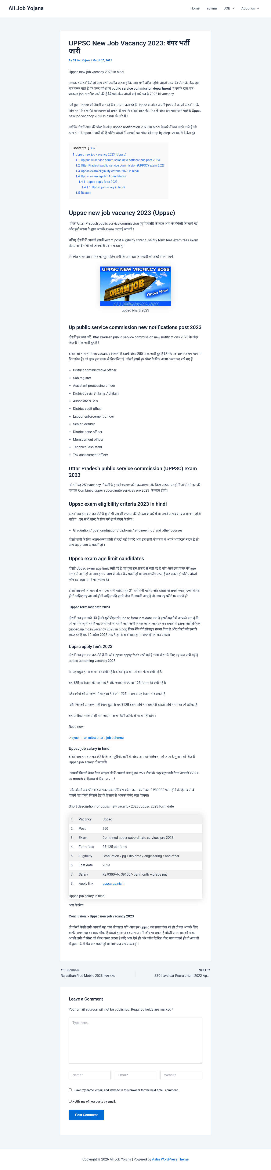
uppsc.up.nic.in (113, 884)
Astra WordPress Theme (170, 1159)
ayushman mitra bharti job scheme (98, 738)
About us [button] (250, 8)
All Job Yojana (26, 8)
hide (92, 148)
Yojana (212, 8)
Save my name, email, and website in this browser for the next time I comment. (126, 1090)
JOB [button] (229, 8)
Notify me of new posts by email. (94, 1101)
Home (195, 8)
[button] (233, 8)
